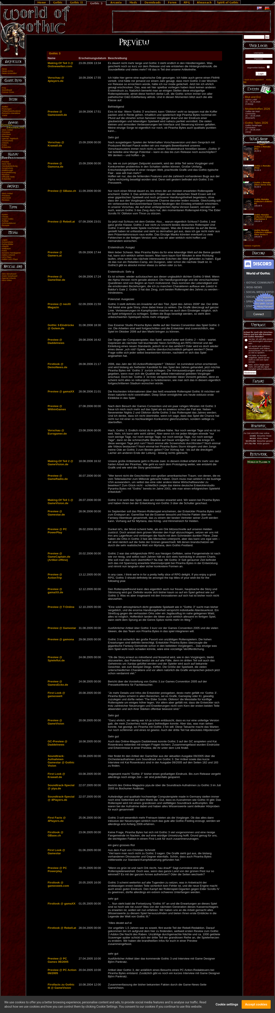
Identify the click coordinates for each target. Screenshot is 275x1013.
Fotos (4, 145)
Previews (6, 132)
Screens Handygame (11, 253)
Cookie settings (227, 1005)
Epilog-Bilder (7, 244)
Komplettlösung (9, 172)
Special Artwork (9, 278)
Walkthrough (7, 170)
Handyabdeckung (10, 166)
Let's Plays (7, 257)
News (4, 69)
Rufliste (5, 221)
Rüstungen (7, 109)
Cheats (5, 217)
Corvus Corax (8, 92)
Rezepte (5, 225)
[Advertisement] (191, 21)
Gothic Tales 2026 (256, 122)
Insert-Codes (7, 219)
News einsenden (9, 73)
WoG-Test (6, 164)
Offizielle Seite (8, 177)
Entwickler (6, 147)
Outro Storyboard (9, 276)
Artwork (5, 143)
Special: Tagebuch (10, 138)
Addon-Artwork (8, 255)
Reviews (5, 136)
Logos (4, 240)
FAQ (4, 88)
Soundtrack (7, 90)
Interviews (6, 134)
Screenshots (7, 141)
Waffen (5, 107)
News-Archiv (7, 71)
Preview (5, 162)
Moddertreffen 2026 (257, 108)
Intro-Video (7, 280)
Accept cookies (256, 1005)
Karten (5, 215)
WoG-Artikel (7, 130)
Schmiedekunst (9, 223)
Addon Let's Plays (10, 259)
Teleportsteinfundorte (11, 111)
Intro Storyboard (9, 274)
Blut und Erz (253, 97)
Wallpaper (6, 248)
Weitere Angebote (252, 246)
